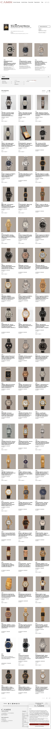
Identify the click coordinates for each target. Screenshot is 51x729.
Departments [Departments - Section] (37, 1)
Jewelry (23, 725)
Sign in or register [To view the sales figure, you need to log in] (4, 121)
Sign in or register (43, 26)
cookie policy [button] (47, 714)
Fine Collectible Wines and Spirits (25, 723)
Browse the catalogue (42, 32)
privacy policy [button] (43, 711)
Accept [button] (39, 724)
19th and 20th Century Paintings (25, 713)
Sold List (40, 28)
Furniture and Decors (24, 724)
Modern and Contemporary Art (26, 726)
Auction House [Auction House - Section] (24, 1)
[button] (43, 1)
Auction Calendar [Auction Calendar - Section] (17, 1)
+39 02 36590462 (4, 720)
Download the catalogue (42, 30)
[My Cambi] (49, 3)
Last (49, 698)
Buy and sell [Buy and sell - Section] (31, 1)
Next (47, 698)
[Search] (25, 77)
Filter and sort (5, 78)
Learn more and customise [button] (39, 726)
